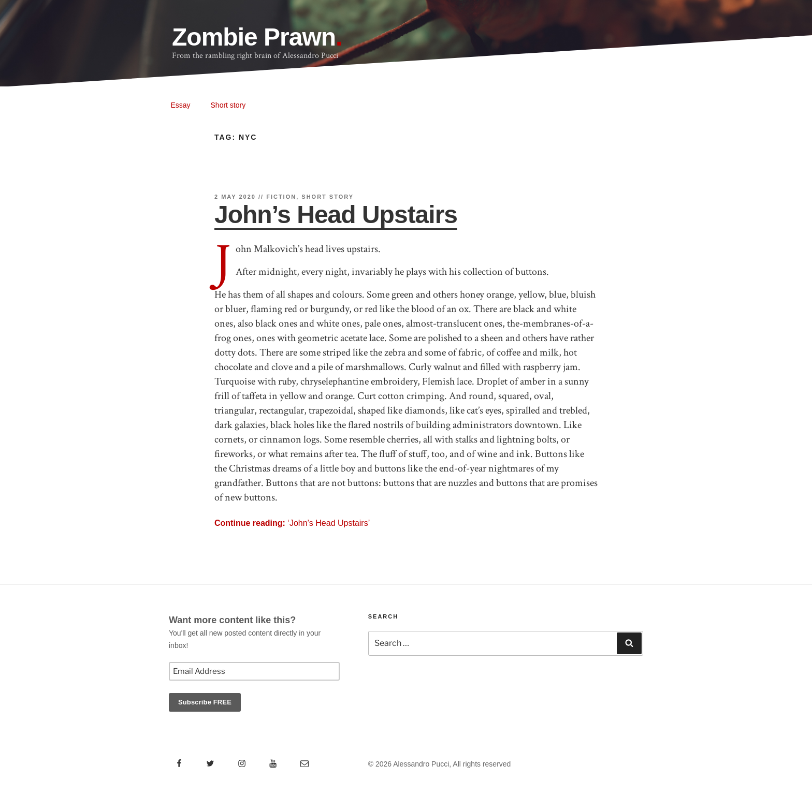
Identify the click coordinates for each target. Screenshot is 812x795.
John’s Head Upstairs (335, 214)
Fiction (281, 197)
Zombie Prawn (254, 37)
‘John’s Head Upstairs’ (292, 523)
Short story (228, 105)
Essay (181, 105)
